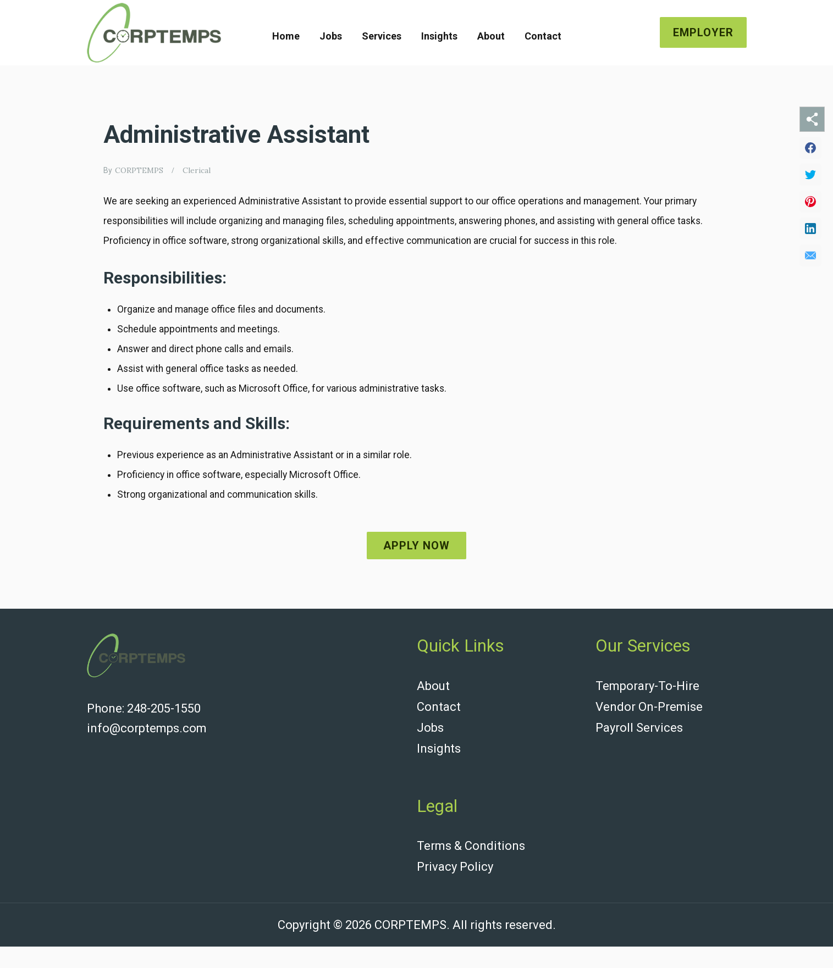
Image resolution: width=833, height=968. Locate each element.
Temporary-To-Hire (647, 714)
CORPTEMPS (139, 170)
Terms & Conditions (471, 869)
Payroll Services (639, 753)
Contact (543, 36)
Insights (439, 36)
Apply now (416, 573)
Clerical (197, 170)
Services (381, 36)
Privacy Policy (455, 889)
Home (286, 36)
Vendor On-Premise (649, 734)
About (491, 36)
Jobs (330, 36)
